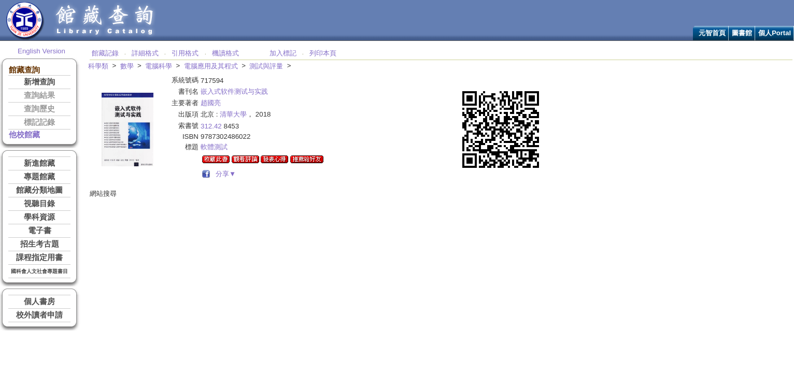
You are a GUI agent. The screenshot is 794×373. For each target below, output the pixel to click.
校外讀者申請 (39, 315)
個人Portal (774, 33)
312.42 (211, 126)
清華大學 (233, 114)
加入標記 (283, 53)
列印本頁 (322, 53)
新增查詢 (39, 82)
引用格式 (185, 53)
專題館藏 (39, 177)
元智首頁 (712, 33)
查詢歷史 (39, 109)
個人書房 (39, 301)
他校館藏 (24, 135)
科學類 (98, 66)
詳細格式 (145, 53)
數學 (127, 66)
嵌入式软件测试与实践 (234, 91)
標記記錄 (39, 122)
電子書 (39, 230)
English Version (41, 51)
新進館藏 (39, 163)
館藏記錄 (105, 53)
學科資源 (39, 217)
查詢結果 (39, 95)
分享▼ (224, 174)
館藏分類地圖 (39, 190)
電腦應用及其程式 (211, 66)
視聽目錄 (39, 203)
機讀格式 (225, 53)
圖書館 (742, 33)
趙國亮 (211, 103)
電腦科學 (158, 66)
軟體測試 (214, 147)
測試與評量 (266, 66)
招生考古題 (39, 244)
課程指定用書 (39, 257)
